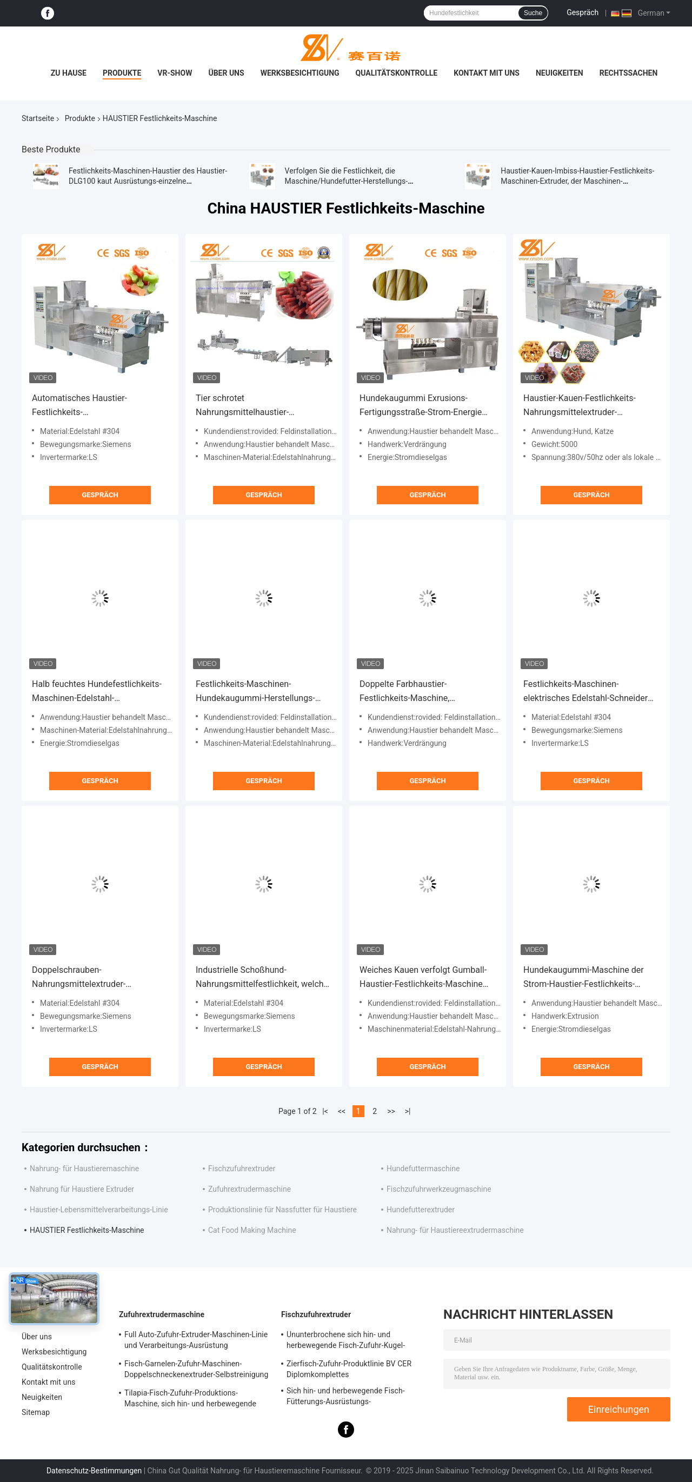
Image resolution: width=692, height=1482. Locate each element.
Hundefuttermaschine (423, 1168)
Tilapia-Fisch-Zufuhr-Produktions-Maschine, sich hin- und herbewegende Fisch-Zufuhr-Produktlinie (190, 1399)
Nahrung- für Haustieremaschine (84, 1168)
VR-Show (174, 73)
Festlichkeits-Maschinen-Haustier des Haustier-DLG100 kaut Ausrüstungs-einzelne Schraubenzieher (148, 181)
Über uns (226, 73)
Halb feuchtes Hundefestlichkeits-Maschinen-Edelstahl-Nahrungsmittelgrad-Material (97, 692)
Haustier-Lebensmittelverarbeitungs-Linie (99, 1209)
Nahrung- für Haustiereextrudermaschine (455, 1230)
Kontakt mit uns (487, 73)
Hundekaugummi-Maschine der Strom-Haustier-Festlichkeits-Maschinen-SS (583, 978)
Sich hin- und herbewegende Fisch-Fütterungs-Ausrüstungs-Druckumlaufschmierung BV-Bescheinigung (346, 1397)
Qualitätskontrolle (397, 73)
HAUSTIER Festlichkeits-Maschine (87, 1230)
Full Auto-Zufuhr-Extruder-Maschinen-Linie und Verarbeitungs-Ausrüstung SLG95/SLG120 (196, 1341)
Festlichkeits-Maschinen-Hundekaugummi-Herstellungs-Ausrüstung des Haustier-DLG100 (260, 692)
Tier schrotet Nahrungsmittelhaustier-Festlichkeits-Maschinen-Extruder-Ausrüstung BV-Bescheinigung (260, 406)
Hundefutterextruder (421, 1209)
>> (391, 1111)
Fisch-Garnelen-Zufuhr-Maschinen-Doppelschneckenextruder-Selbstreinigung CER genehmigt (196, 1370)
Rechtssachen (629, 73)
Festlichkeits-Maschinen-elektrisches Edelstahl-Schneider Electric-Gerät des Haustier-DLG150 (590, 692)
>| (408, 1111)
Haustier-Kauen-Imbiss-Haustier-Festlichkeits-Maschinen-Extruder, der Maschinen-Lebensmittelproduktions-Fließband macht (577, 181)
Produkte (122, 73)
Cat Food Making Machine (252, 1230)
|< (325, 1111)
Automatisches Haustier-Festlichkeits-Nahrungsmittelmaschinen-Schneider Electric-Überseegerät (93, 406)
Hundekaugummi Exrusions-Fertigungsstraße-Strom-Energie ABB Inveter (421, 406)
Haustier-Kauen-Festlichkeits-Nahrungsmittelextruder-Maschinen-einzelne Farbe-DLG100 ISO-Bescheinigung (589, 406)
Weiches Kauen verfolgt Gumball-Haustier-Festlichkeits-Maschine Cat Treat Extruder (423, 978)
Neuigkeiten (559, 73)
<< (341, 1111)
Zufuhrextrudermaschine (249, 1189)
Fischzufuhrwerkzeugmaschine (439, 1189)
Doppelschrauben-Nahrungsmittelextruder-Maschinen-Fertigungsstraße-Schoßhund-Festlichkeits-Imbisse (95, 978)
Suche (533, 13)
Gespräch (582, 12)
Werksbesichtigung (300, 73)
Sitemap (36, 1412)
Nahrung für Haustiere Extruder (82, 1189)
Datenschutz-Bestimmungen (94, 1470)
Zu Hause (68, 73)
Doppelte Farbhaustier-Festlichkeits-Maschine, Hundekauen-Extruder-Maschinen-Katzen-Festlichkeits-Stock (424, 692)
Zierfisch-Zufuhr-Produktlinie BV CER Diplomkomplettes (349, 1369)
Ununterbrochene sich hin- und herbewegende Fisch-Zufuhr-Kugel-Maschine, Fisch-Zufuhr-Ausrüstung (347, 1341)
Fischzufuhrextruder (241, 1168)
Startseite (38, 118)
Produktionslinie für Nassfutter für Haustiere (282, 1209)
